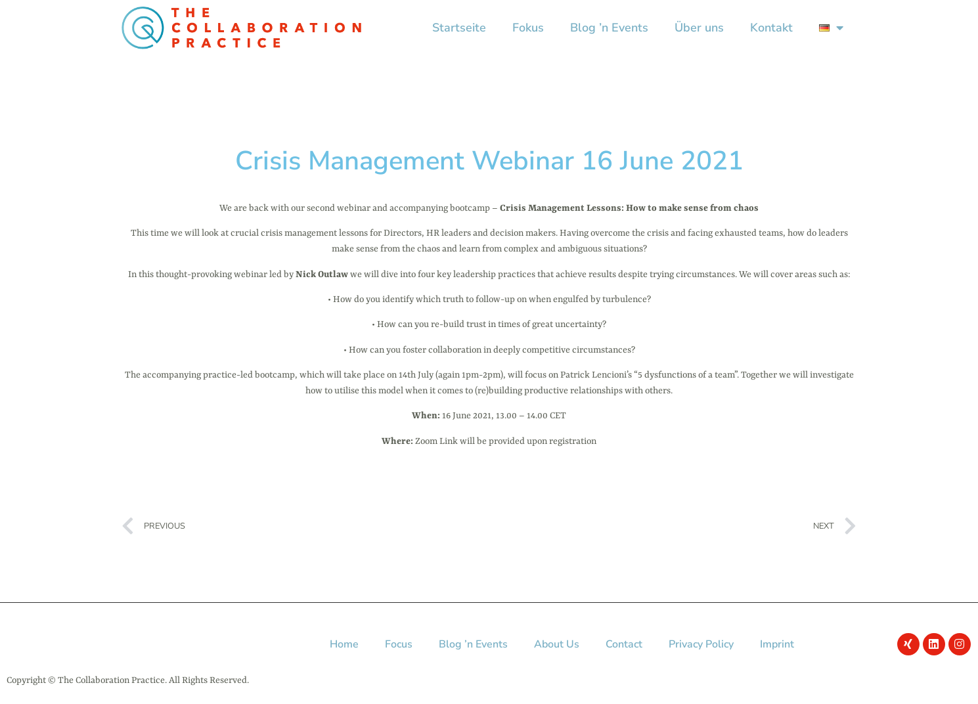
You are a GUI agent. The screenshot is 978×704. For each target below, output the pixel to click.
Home (344, 644)
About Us (556, 644)
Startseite (459, 27)
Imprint (777, 644)
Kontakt (771, 27)
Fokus (528, 27)
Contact (624, 644)
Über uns (699, 27)
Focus (398, 644)
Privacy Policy (701, 644)
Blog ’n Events (609, 27)
